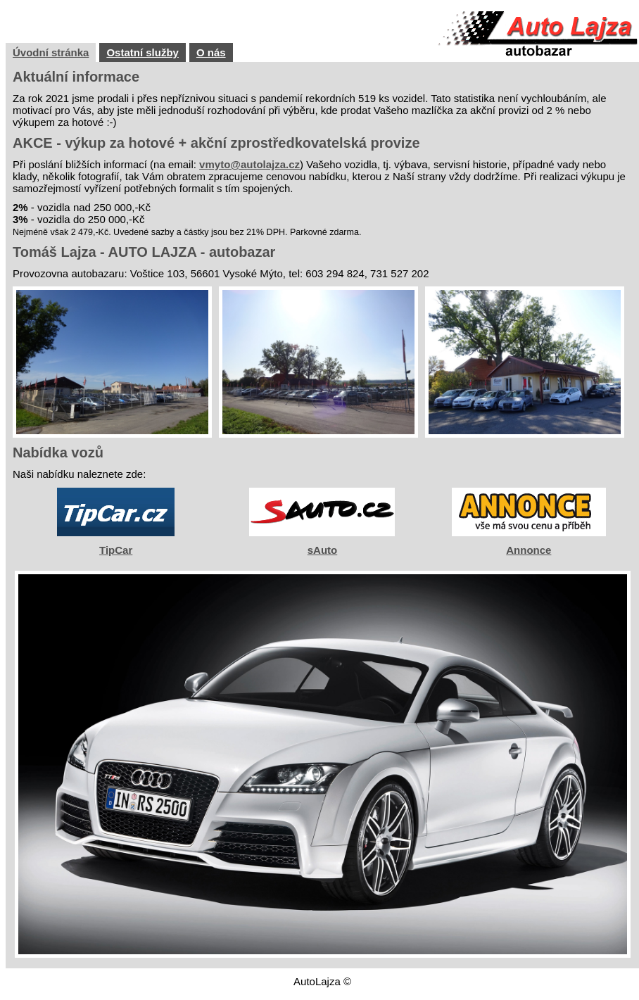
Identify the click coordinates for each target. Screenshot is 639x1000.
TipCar (115, 550)
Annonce (528, 550)
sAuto (323, 550)
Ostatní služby (142, 52)
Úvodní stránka (51, 52)
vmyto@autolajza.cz (249, 164)
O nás (211, 52)
